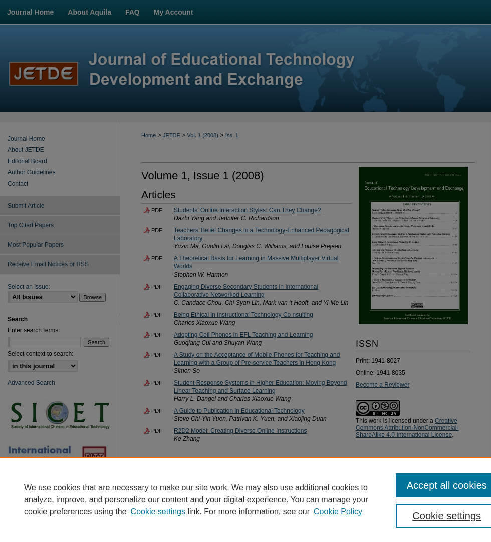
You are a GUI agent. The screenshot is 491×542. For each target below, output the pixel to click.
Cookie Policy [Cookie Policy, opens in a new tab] (338, 511)
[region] (245, 499)
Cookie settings (158, 511)
